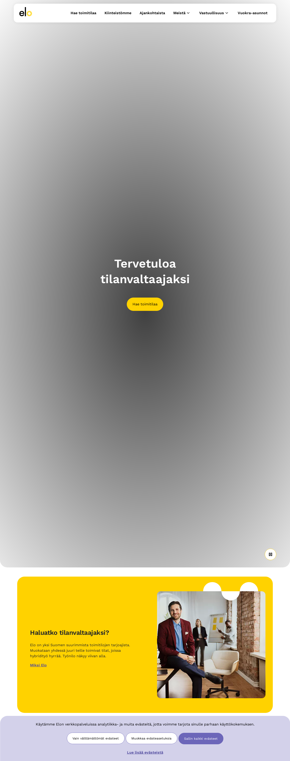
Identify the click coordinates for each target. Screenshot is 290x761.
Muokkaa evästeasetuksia (151, 738)
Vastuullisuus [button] (214, 13)
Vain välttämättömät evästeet (95, 738)
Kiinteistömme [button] (118, 13)
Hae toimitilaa (145, 304)
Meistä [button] (182, 13)
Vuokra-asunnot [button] (253, 13)
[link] (25, 13)
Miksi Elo (38, 665)
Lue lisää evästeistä (145, 752)
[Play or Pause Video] (270, 554)
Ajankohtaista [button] (152, 13)
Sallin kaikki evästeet (201, 738)
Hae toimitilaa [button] (83, 13)
